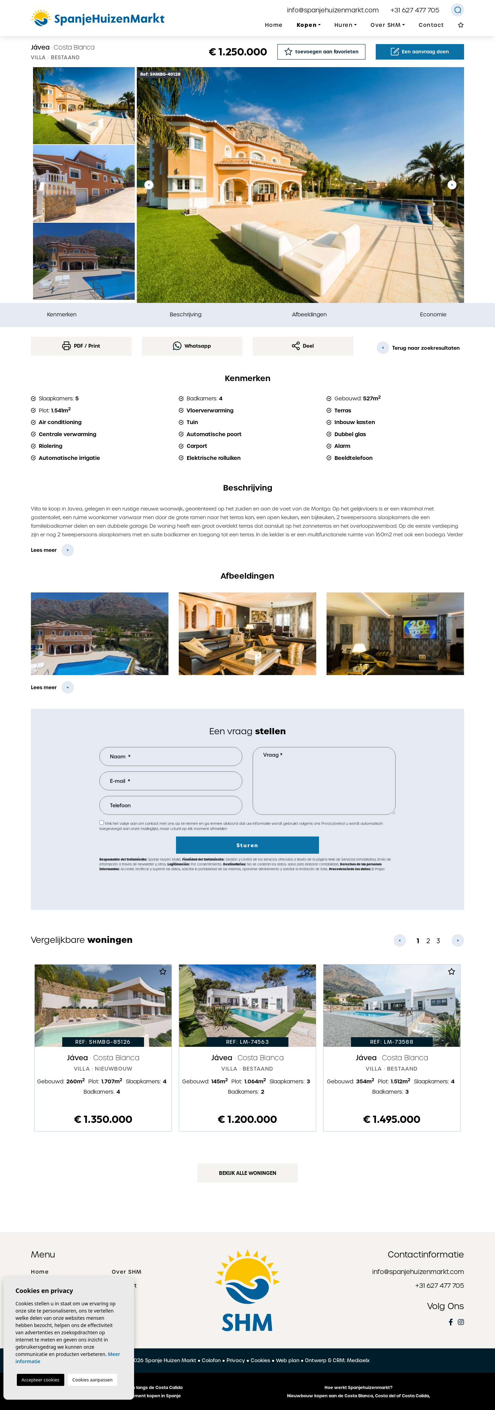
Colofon (211, 1360)
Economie (433, 314)
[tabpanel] (103, 1048)
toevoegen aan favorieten (321, 51)
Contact (431, 25)
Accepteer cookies (40, 1380)
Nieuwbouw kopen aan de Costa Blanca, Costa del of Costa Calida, (358, 1396)
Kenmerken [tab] (62, 314)
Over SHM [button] (386, 25)
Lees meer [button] (44, 687)
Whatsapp (192, 345)
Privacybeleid (333, 823)
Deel (303, 345)
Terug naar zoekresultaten (418, 347)
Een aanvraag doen (420, 51)
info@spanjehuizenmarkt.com (333, 10)
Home (274, 25)
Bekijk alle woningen (247, 1173)
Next (452, 185)
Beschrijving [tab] (185, 314)
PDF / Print (81, 345)
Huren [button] (343, 25)
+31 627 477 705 (414, 10)
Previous (148, 185)
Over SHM (127, 1272)
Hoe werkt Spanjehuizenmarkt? (358, 1387)
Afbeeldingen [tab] (309, 314)
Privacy (236, 1360)
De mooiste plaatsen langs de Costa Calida (137, 1387)
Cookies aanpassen (93, 1380)
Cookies (260, 1360)
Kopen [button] (307, 25)
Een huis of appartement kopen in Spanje (137, 1396)
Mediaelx (358, 1360)
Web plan (287, 1360)
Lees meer (44, 550)
